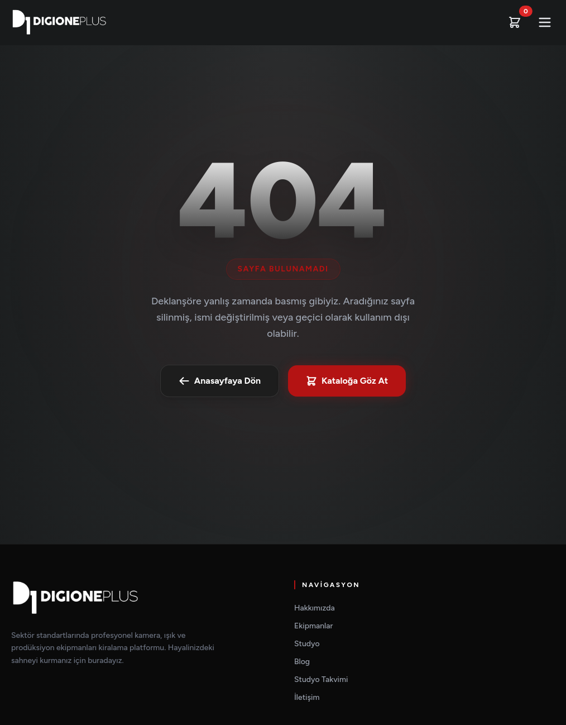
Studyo (307, 643)
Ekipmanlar (313, 626)
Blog (302, 661)
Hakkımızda (314, 608)
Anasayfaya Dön (220, 381)
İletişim (306, 697)
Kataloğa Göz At (347, 381)
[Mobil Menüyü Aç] (545, 22)
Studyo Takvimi (321, 679)
